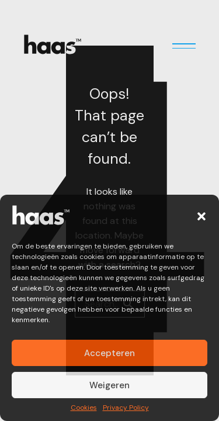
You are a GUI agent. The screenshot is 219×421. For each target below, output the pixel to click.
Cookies (84, 408)
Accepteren (109, 353)
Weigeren (109, 385)
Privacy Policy (126, 408)
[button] (201, 216)
